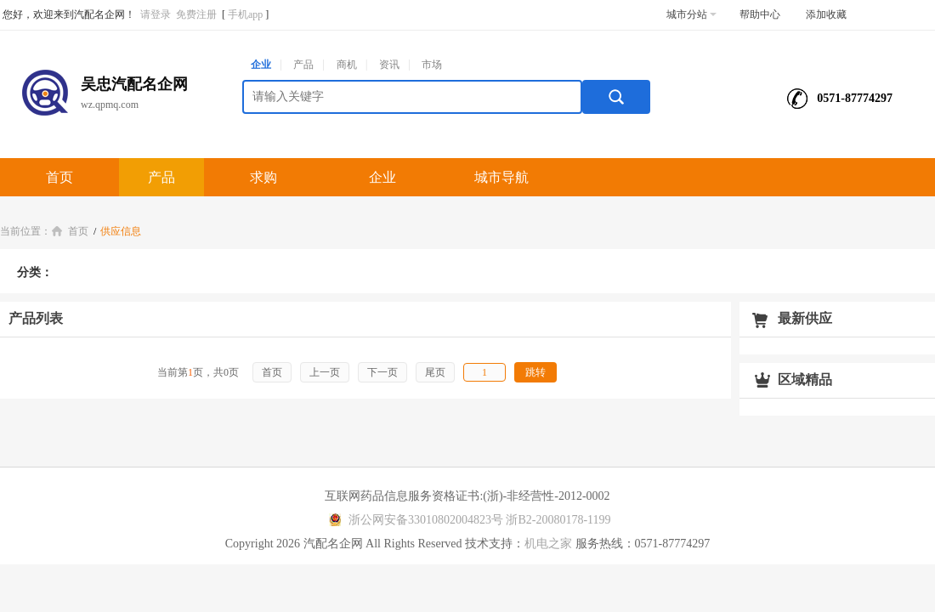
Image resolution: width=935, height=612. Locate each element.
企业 (261, 65)
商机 (347, 65)
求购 (263, 177)
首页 (59, 177)
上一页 (324, 372)
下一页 (382, 372)
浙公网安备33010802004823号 (413, 519)
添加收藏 (826, 14)
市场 (432, 65)
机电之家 (548, 543)
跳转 (535, 372)
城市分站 (691, 14)
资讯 (389, 65)
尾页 (435, 372)
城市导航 (501, 177)
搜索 (616, 97)
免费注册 (196, 14)
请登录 (155, 14)
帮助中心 (760, 14)
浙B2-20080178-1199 (558, 519)
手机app (245, 14)
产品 (303, 65)
